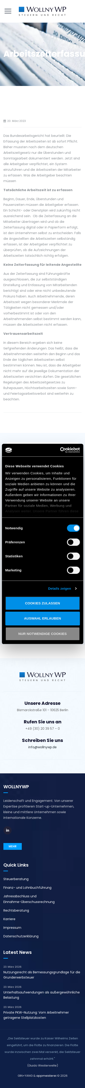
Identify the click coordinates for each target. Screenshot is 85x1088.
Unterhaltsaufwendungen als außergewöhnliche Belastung (41, 995)
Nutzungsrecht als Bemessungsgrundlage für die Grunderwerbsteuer (41, 975)
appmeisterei (46, 1076)
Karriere (9, 919)
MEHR (13, 846)
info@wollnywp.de (42, 747)
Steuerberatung (16, 879)
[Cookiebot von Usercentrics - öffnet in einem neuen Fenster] (60, 450)
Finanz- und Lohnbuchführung (27, 887)
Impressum (12, 927)
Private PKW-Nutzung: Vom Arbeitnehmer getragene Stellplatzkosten (36, 1015)
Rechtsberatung (16, 910)
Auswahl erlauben (42, 618)
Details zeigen (59, 588)
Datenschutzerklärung (21, 936)
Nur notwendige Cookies (42, 634)
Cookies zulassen (42, 603)
